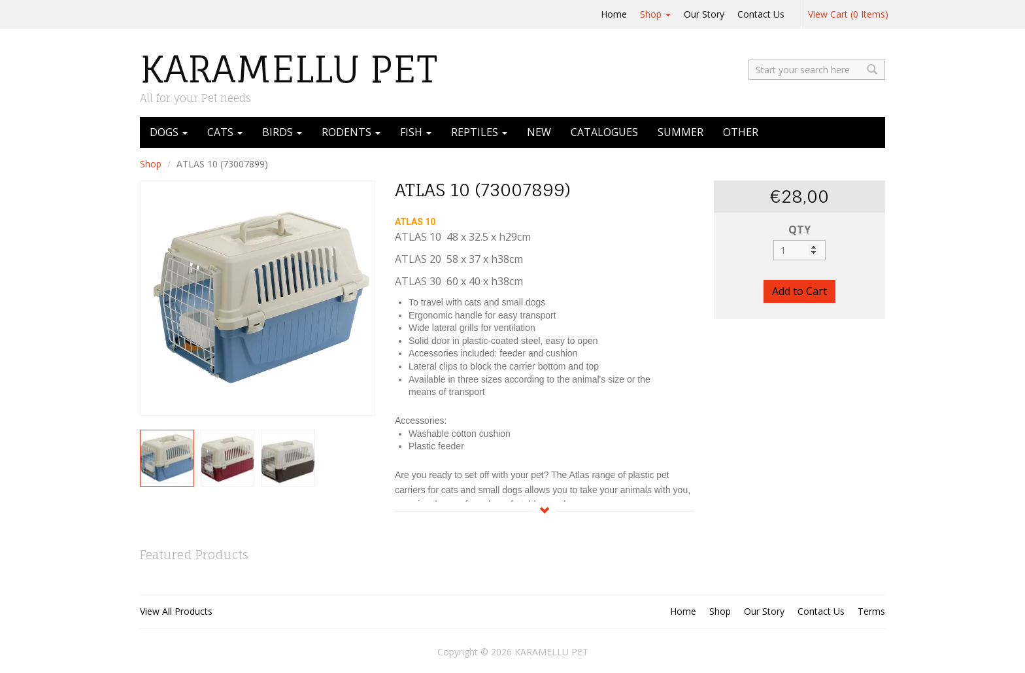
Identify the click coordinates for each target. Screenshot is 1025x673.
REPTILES (479, 132)
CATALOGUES (604, 132)
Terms (871, 611)
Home (614, 14)
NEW (539, 132)
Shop (655, 14)
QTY (799, 229)
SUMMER (680, 132)
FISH (415, 132)
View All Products (176, 611)
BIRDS (282, 132)
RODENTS (351, 132)
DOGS (169, 132)
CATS (225, 132)
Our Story (704, 14)
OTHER (740, 132)
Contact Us (760, 14)
